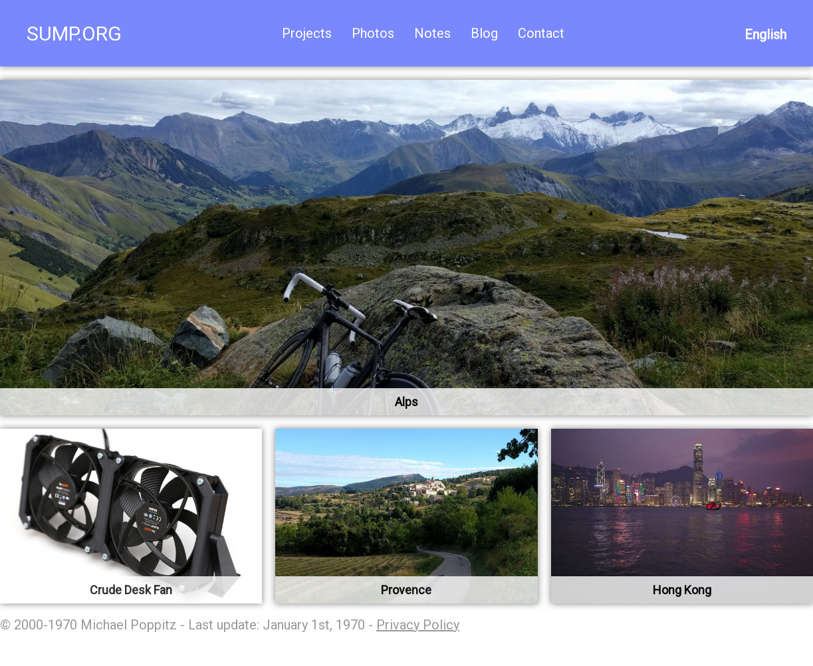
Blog (484, 33)
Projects (307, 33)
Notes (432, 33)
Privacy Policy (417, 625)
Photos (373, 33)
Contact (541, 33)
